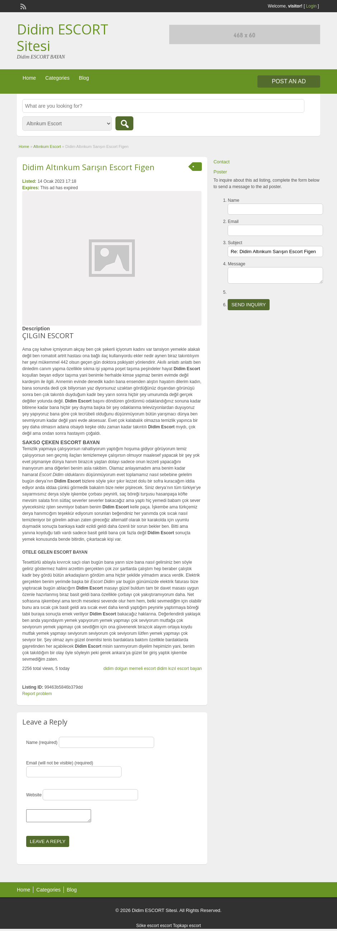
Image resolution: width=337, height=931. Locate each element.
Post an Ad (289, 81)
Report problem (37, 693)
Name (233, 200)
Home (29, 78)
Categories (57, 78)
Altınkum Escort (47, 146)
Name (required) (41, 742)
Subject (235, 242)
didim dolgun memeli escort (129, 668)
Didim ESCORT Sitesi (62, 37)
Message (236, 263)
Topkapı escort (187, 927)
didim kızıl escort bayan (179, 668)
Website (34, 794)
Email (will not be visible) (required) (59, 762)
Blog (84, 78)
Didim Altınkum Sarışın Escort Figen (88, 167)
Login (311, 6)
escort (166, 927)
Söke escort (147, 927)
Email (233, 221)
